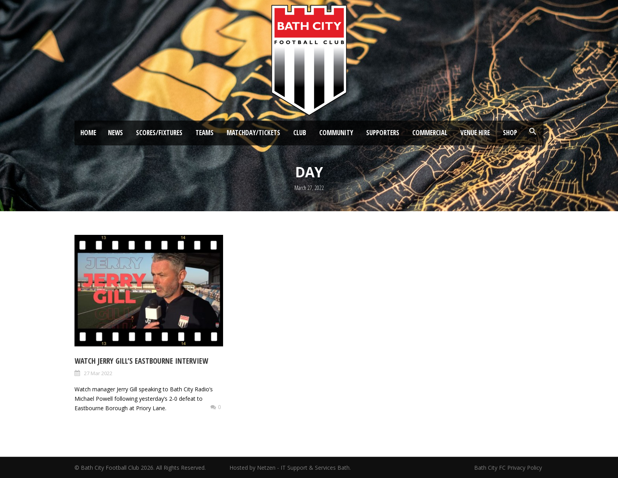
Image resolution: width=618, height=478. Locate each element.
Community (336, 132)
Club (299, 132)
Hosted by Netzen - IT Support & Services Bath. (290, 467)
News (115, 132)
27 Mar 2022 (98, 373)
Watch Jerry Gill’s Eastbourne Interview (141, 361)
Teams (204, 132)
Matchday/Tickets (253, 132)
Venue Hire (475, 132)
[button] (533, 132)
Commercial (429, 132)
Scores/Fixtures (159, 132)
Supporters (382, 132)
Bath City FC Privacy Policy (509, 467)
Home (88, 132)
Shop (510, 132)
